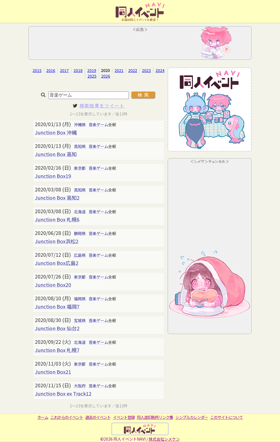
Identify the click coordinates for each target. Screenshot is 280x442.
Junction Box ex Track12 (63, 393)
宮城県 (80, 320)
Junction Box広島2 (56, 262)
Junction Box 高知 (56, 154)
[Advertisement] (140, 44)
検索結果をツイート (102, 105)
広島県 (80, 255)
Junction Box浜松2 (56, 241)
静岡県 (80, 233)
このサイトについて (226, 417)
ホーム (42, 417)
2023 (146, 70)
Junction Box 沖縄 (56, 132)
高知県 (80, 146)
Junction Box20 (53, 284)
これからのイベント (66, 417)
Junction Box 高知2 (57, 197)
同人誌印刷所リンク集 (155, 417)
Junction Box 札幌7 (57, 350)
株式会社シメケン (164, 439)
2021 (119, 70)
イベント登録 (124, 417)
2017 (64, 70)
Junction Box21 (53, 371)
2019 (91, 70)
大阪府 (80, 385)
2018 (78, 70)
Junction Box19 (53, 175)
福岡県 (80, 298)
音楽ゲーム (98, 124)
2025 (92, 76)
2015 (37, 70)
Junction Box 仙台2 (57, 328)
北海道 (80, 211)
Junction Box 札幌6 (57, 219)
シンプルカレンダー (191, 417)
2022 (132, 70)
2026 (105, 76)
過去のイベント (98, 417)
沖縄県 (80, 124)
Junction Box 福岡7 (57, 306)
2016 (50, 70)
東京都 (80, 168)
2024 (160, 70)
